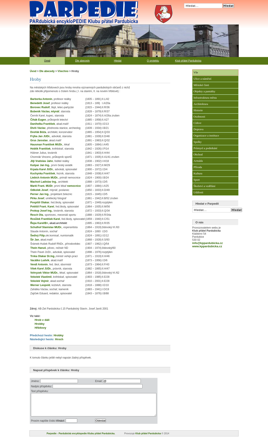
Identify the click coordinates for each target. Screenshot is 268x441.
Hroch (59, 339)
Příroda (198, 167)
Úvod (47, 60)
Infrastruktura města (205, 97)
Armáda (198, 160)
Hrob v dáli (42, 319)
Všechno (63, 71)
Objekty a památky (204, 91)
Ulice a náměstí (202, 78)
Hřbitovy (40, 327)
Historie (198, 110)
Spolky (198, 141)
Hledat (118, 60)
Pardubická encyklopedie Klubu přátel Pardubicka (76, 2)
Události (198, 192)
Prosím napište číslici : (48, 425)
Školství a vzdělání (204, 186)
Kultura (198, 173)
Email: (107, 381)
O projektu (153, 60)
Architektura (201, 104)
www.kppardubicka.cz (207, 246)
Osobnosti (199, 116)
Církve (197, 123)
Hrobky (39, 323)
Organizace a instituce (206, 135)
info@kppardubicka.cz (207, 243)
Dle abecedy (82, 60)
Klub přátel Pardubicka (188, 60)
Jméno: (35, 381)
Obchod (198, 154)
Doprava (198, 129)
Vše (196, 72)
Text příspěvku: (40, 391)
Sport (197, 179)
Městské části (201, 85)
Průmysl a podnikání (205, 148)
